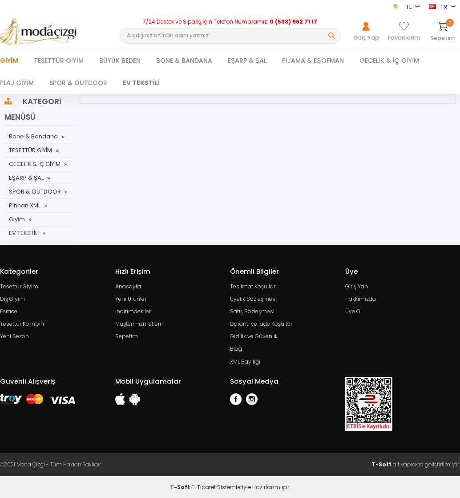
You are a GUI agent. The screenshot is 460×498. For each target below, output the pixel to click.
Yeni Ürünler (130, 299)
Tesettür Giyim (19, 286)
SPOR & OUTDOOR (78, 82)
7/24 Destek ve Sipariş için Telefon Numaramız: (230, 21)
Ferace (8, 311)
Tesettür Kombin (22, 324)
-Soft (180, 486)
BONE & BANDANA (184, 60)
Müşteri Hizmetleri (138, 324)
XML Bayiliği (245, 361)
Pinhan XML (24, 205)
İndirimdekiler (133, 311)
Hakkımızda (360, 299)
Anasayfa (128, 286)
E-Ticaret (203, 486)
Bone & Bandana (33, 136)
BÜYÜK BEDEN (120, 60)
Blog (236, 348)
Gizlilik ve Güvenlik (254, 336)
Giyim (9, 60)
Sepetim (126, 336)
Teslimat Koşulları (253, 286)
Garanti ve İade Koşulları (262, 324)
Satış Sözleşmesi (252, 311)
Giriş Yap (356, 286)
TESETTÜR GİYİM (59, 60)
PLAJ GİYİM (17, 82)
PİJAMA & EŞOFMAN (312, 60)
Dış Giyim (12, 299)
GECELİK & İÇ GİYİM (389, 60)
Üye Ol (353, 311)
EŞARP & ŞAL (247, 60)
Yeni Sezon (14, 336)
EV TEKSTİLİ (141, 82)
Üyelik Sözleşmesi (253, 299)
